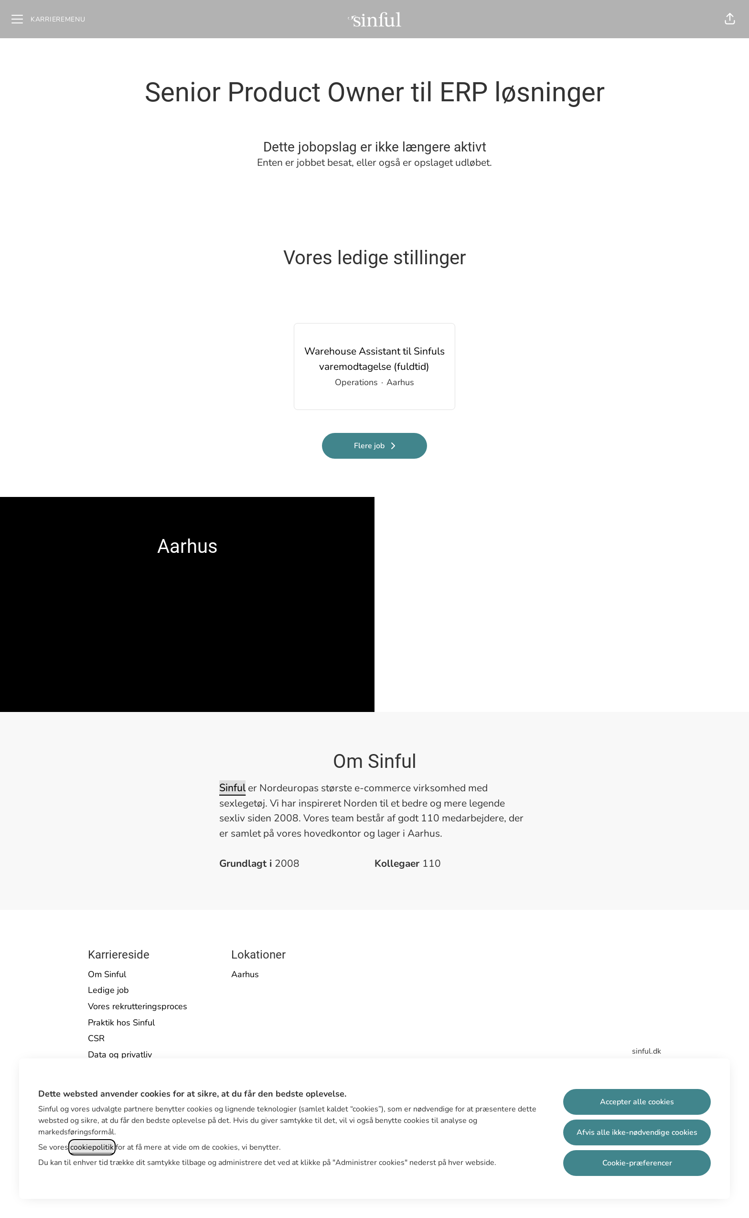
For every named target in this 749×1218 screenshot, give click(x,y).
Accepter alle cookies (637, 1102)
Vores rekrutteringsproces (137, 1006)
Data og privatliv (120, 1054)
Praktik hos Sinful (121, 1022)
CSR (96, 1038)
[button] (730, 19)
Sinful (232, 788)
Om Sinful (107, 974)
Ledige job (108, 990)
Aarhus (245, 974)
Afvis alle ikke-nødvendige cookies (637, 1132)
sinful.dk (646, 1051)
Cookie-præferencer (637, 1163)
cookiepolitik (92, 1147)
